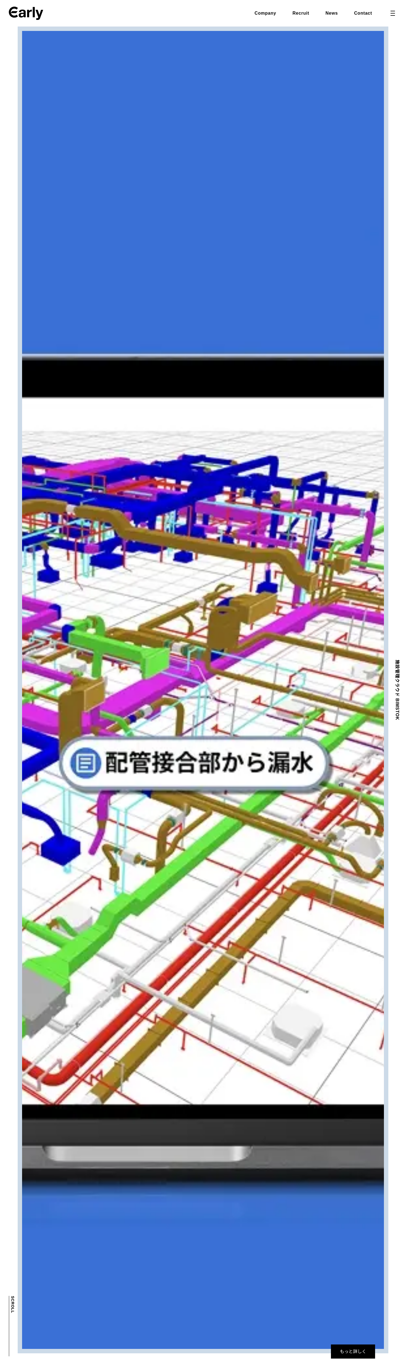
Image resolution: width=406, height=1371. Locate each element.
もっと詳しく (353, 1351)
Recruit (301, 13)
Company (265, 13)
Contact (363, 13)
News (331, 13)
